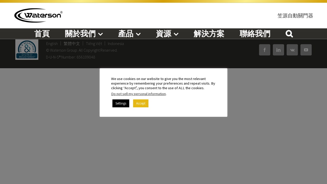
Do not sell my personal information (138, 93)
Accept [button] (140, 103)
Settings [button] (120, 103)
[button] (289, 33)
